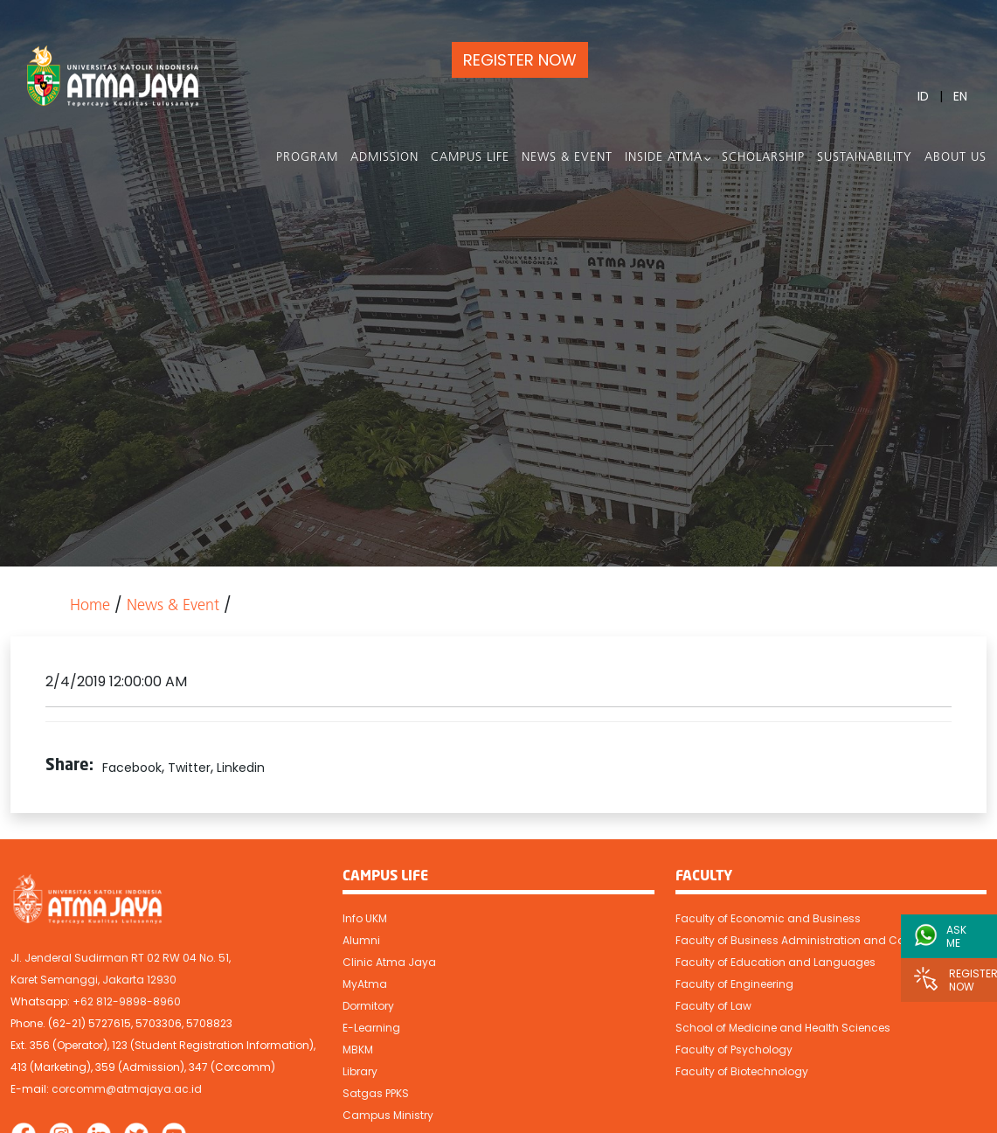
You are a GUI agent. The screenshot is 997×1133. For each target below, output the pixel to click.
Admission (384, 157)
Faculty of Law (713, 1005)
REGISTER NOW (520, 60)
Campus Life (470, 157)
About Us (955, 157)
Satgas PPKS (376, 1093)
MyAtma (365, 984)
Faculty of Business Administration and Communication (827, 940)
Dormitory (368, 1005)
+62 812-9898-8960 (127, 1001)
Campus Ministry (388, 1115)
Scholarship (763, 157)
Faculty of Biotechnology (741, 1071)
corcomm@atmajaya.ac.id (127, 1088)
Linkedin (241, 767)
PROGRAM (307, 157)
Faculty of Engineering (734, 984)
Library (360, 1071)
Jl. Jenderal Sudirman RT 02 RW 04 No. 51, (120, 957)
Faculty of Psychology (734, 1049)
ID (923, 96)
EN (960, 96)
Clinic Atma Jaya (389, 962)
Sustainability (864, 157)
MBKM (358, 1049)
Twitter (189, 767)
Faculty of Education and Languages (775, 962)
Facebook (132, 767)
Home (90, 606)
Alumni (361, 940)
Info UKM (365, 918)
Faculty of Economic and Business (768, 918)
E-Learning (371, 1027)
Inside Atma (664, 157)
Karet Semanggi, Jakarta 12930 (93, 979)
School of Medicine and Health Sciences (782, 1027)
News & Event (567, 157)
